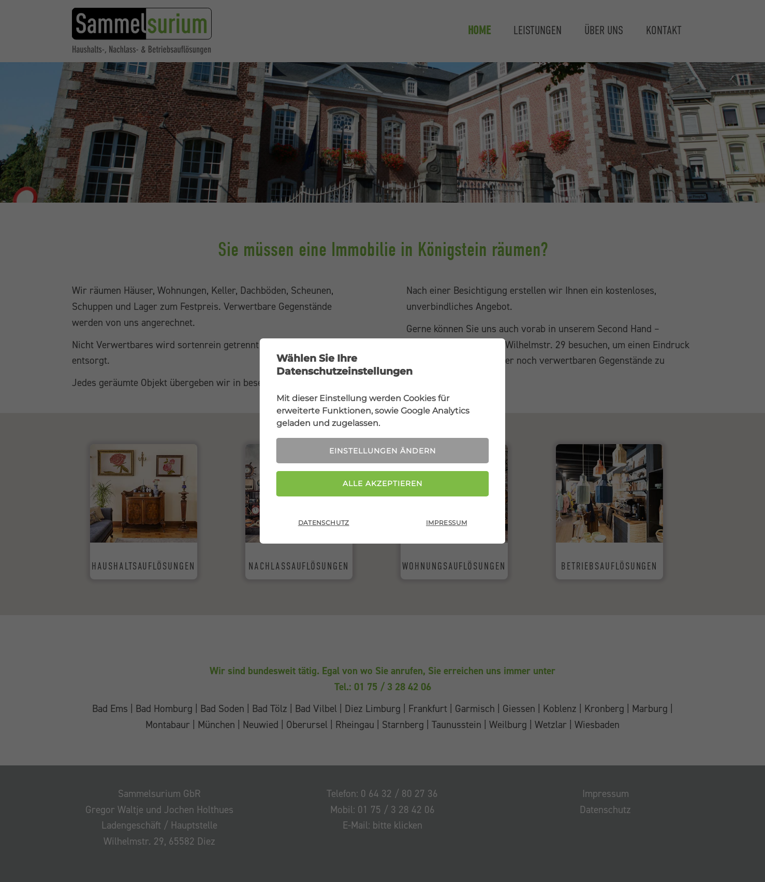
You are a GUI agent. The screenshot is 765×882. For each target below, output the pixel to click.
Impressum (446, 523)
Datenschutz (323, 523)
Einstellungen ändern (382, 451)
